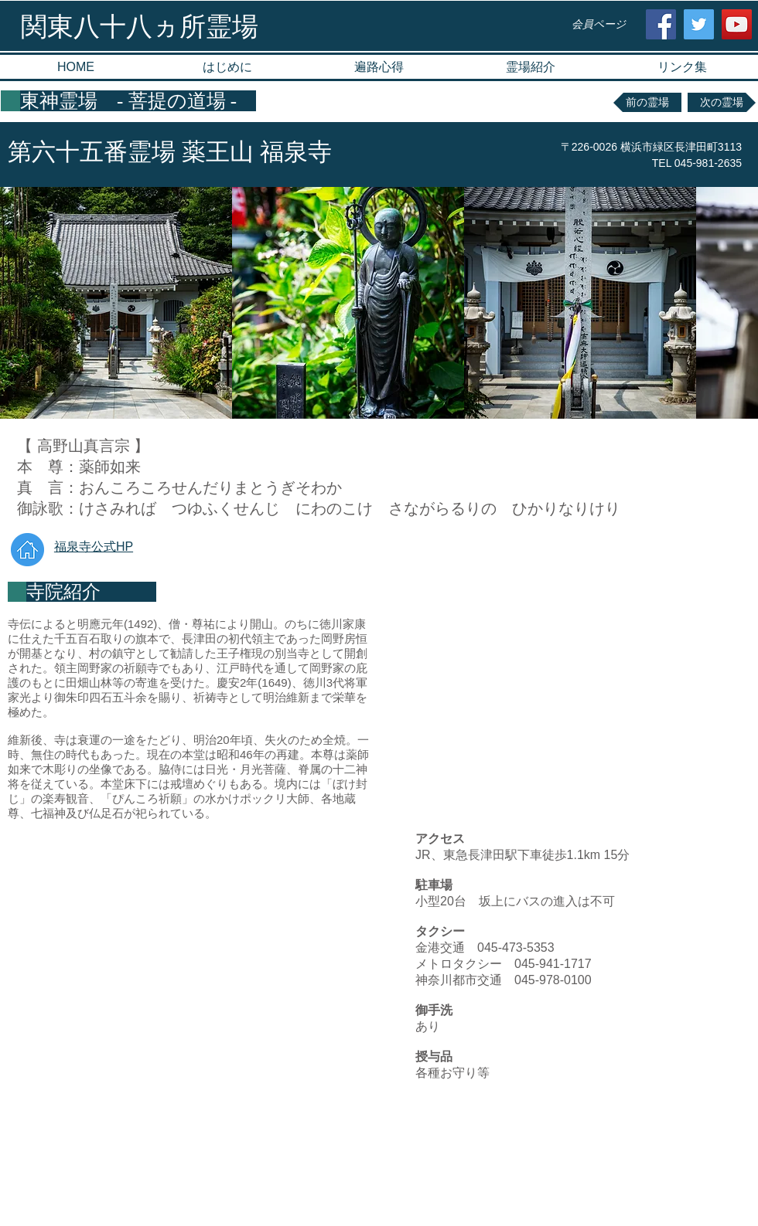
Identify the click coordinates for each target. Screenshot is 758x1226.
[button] (530, 67)
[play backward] (19, 303)
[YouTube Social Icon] (737, 24)
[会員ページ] (598, 24)
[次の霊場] (722, 102)
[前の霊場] (647, 102)
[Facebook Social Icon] (661, 24)
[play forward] (738, 303)
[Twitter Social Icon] (699, 24)
